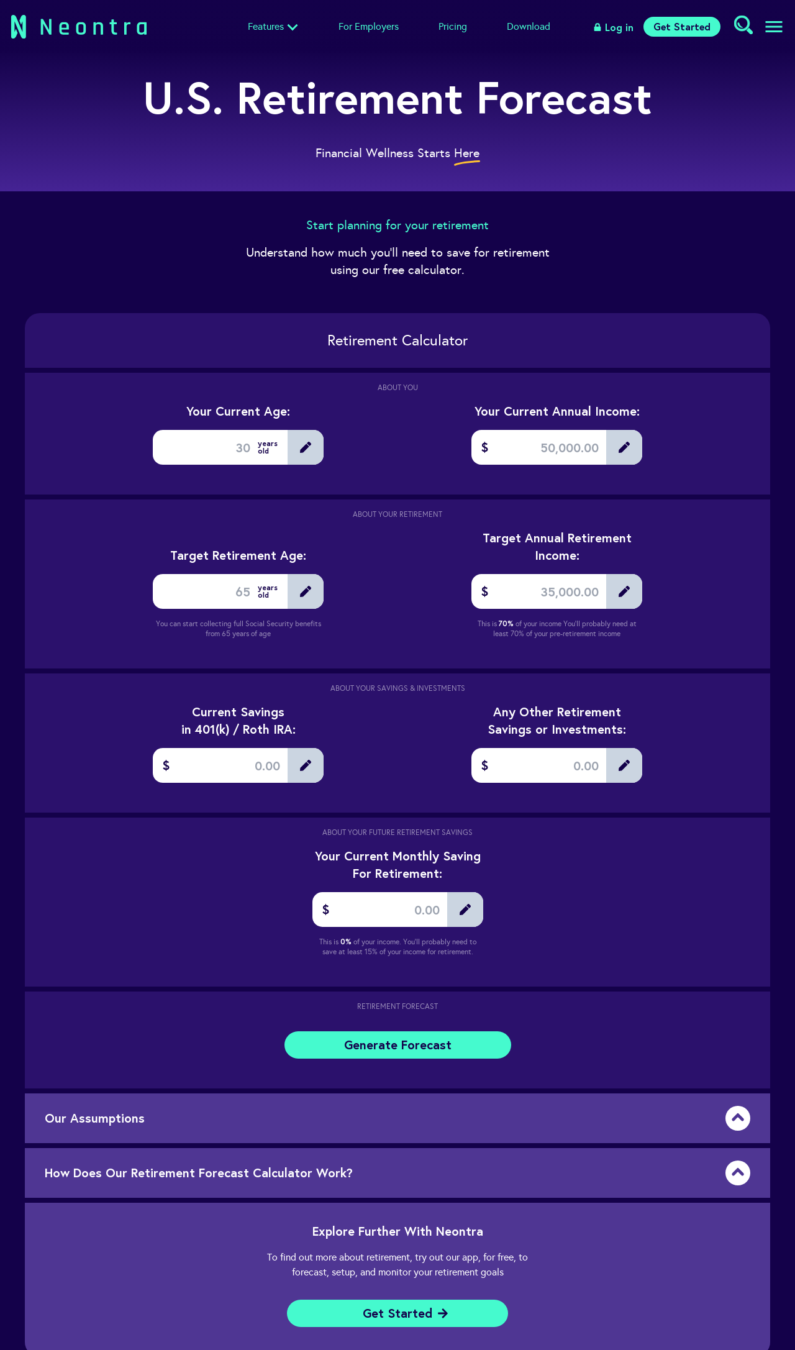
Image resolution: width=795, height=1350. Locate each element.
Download (528, 26)
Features (266, 26)
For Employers (368, 26)
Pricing (452, 26)
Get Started (682, 26)
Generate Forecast (398, 1044)
